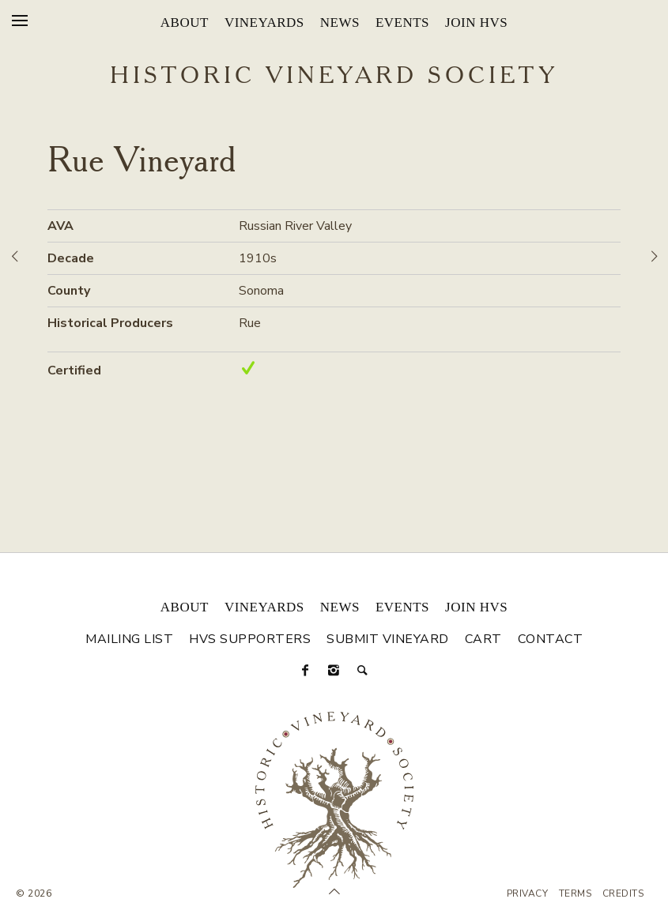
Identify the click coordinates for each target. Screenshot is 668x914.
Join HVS (476, 22)
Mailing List (129, 639)
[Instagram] (334, 670)
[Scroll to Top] (334, 892)
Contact (550, 639)
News (340, 22)
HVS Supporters (250, 639)
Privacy (528, 893)
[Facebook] (306, 670)
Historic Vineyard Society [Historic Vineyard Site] (334, 76)
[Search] (363, 670)
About (184, 22)
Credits (623, 893)
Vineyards (264, 22)
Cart (483, 639)
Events (402, 22)
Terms (575, 893)
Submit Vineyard (387, 639)
